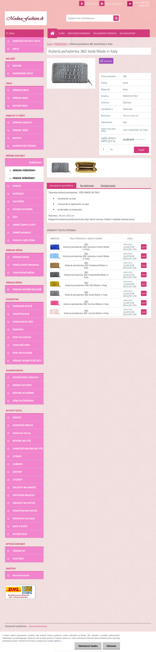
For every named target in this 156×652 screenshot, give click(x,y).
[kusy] (105, 149)
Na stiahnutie (87, 185)
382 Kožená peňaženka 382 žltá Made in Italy (86, 284)
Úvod (49, 44)
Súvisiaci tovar (108, 185)
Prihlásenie (91, 3)
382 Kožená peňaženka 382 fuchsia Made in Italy (86, 303)
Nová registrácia (113, 3)
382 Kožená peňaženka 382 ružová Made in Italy (86, 312)
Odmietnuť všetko (88, 646)
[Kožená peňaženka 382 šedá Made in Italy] (61, 161)
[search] (116, 18)
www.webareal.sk (38, 626)
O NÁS (62, 33)
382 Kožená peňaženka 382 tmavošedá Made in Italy (86, 274)
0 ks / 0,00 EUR (141, 2)
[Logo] (26, 18)
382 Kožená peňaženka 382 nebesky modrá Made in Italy (86, 256)
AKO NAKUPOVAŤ (127, 33)
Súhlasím (111, 646)
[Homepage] (53, 33)
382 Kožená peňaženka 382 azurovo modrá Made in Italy (86, 247)
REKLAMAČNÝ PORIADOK (105, 33)
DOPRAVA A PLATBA (61, 41)
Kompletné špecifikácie (61, 185)
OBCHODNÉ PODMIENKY (79, 33)
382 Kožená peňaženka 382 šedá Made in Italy (86, 293)
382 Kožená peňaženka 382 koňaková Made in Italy (86, 265)
